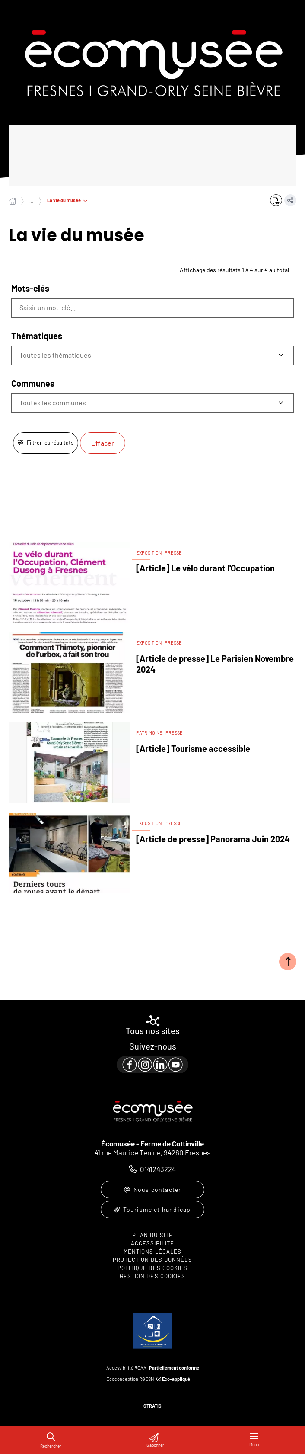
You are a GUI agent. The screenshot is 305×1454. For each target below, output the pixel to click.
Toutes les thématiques (55, 355)
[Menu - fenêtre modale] (254, 1440)
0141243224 (158, 1169)
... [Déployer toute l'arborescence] (31, 201)
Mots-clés (30, 288)
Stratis (152, 1406)
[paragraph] (152, 1064)
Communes (32, 383)
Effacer (102, 443)
